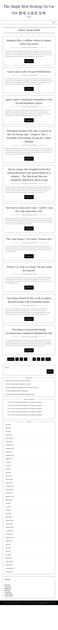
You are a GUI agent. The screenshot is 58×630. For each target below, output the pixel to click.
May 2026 (8, 453)
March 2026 (9, 459)
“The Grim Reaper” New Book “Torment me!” (29, 254)
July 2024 (8, 528)
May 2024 (8, 535)
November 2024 (10, 514)
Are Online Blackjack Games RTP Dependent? (17, 416)
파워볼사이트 (7, 613)
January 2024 (9, 548)
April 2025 (8, 497)
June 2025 (8, 490)
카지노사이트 (10, 427)
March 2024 (9, 542)
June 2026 (8, 449)
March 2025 (9, 500)
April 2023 (8, 579)
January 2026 (9, 466)
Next (48, 384)
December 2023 (10, 552)
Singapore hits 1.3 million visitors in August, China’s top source (29, 48)
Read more (29, 67)
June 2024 (8, 531)
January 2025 (9, 507)
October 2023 (9, 559)
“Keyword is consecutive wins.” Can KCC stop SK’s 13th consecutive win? (29, 223)
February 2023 (9, 586)
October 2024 (9, 518)
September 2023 (10, 562)
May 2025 (8, 494)
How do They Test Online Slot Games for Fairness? (18, 409)
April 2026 (8, 456)
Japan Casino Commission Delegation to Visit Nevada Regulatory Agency (29, 111)
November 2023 (10, 555)
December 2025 (10, 470)
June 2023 (8, 572)
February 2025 (9, 504)
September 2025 (10, 480)
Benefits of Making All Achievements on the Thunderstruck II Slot (22, 412)
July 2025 (8, 487)
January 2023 (9, 590)
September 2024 (10, 521)
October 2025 (9, 476)
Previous (11, 384)
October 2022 (9, 596)
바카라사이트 (7, 617)
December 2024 (10, 511)
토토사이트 (7, 609)
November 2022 (10, 593)
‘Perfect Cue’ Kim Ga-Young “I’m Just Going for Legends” (29, 286)
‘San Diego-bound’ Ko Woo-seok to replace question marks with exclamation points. (29, 319)
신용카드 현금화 (8, 620)
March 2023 (9, 583)
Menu (53, 29)
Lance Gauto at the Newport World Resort (29, 79)
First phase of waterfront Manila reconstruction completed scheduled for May (29, 354)
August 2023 (9, 566)
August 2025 (9, 483)
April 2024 (8, 538)
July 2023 (8, 569)
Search (6, 392)
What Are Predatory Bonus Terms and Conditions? (18, 405)
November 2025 (10, 473)
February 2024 (9, 545)
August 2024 (9, 524)
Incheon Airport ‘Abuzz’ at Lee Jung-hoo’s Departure (29, 427)
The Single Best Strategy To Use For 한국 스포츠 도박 (29, 12)
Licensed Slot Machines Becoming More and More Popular (20, 419)
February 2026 (9, 463)
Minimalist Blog (42, 627)
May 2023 (8, 576)
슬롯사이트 (7, 615)
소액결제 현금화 (8, 619)
